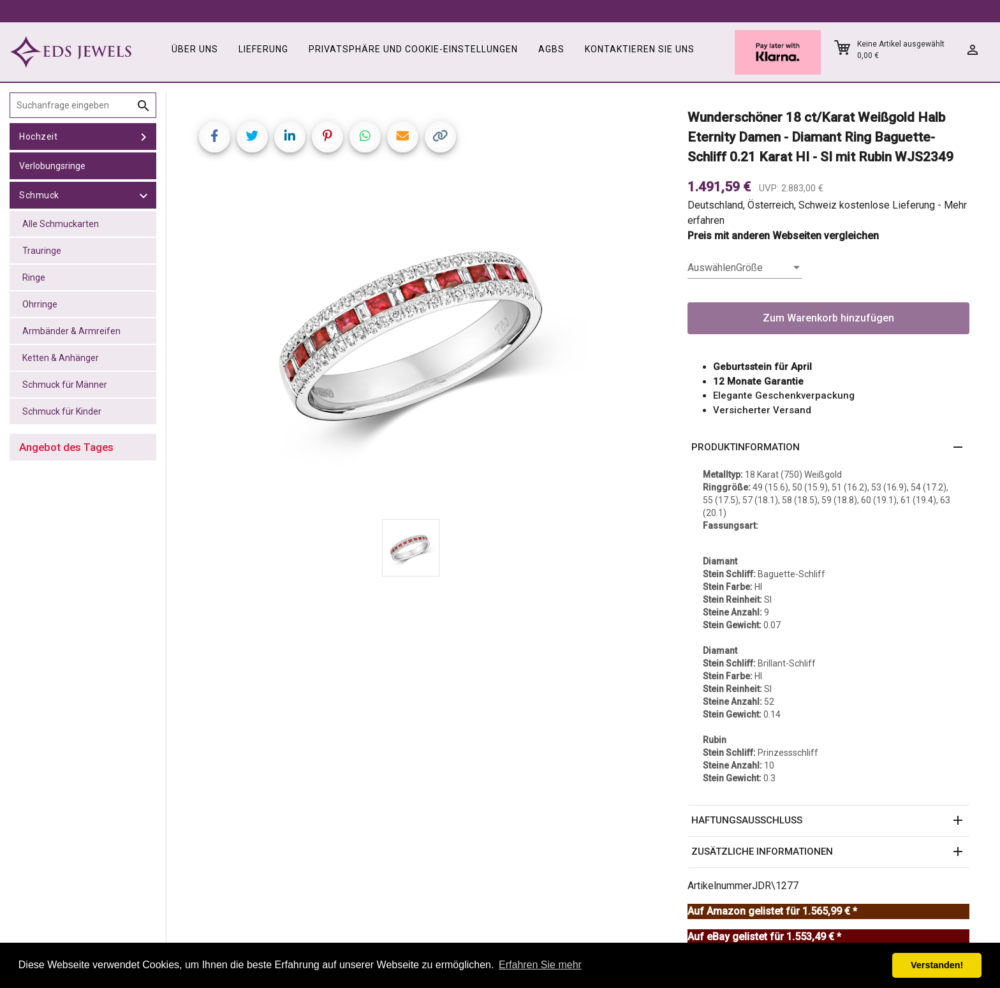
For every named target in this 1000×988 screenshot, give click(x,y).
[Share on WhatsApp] (365, 136)
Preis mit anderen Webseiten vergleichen (783, 236)
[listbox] (745, 268)
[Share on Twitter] (252, 136)
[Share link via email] (402, 136)
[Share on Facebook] (214, 136)
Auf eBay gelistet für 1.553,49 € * (764, 937)
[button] (828, 447)
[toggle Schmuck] (143, 195)
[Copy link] (440, 136)
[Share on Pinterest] (327, 136)
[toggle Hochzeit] (143, 136)
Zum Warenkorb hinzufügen (828, 318)
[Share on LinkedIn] (289, 136)
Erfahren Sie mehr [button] (540, 964)
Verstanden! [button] (937, 965)
